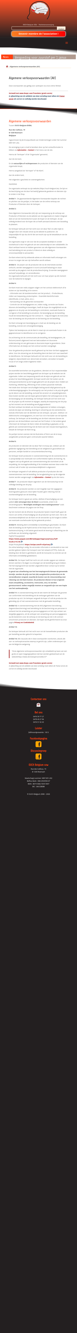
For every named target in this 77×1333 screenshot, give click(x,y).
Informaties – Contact (25, 150)
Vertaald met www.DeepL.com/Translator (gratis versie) (30, 93)
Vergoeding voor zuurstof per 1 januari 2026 (45, 57)
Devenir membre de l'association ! (38, 33)
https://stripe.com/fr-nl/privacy (38, 544)
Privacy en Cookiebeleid (24, 622)
